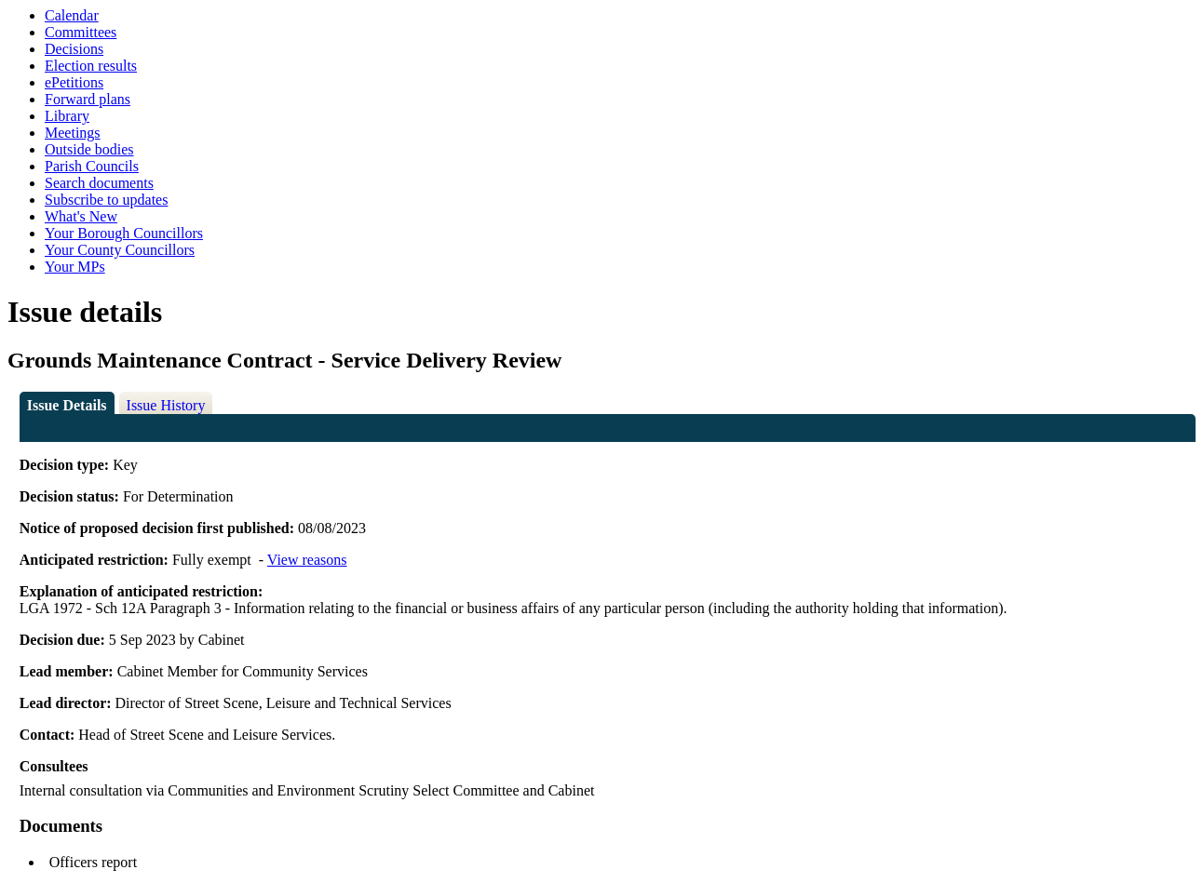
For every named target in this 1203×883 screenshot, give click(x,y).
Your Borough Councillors (124, 233)
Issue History (166, 405)
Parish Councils (92, 166)
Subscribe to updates (106, 199)
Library (67, 116)
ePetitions (74, 82)
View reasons (307, 560)
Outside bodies (89, 149)
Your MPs (75, 266)
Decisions (74, 49)
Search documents (99, 183)
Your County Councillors (120, 250)
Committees (80, 32)
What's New (81, 216)
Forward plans (87, 99)
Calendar (72, 15)
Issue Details (67, 405)
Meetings (73, 132)
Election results (91, 66)
